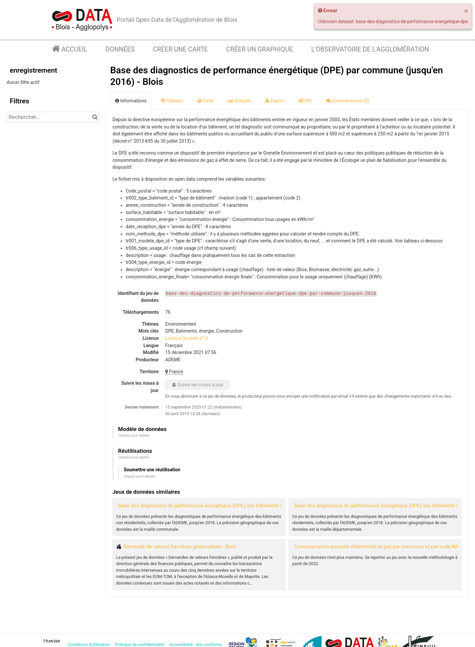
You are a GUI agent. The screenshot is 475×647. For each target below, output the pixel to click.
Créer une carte (180, 49)
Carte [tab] (205, 100)
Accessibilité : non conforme (196, 644)
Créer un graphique (259, 49)
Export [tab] (274, 100)
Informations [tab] (130, 100)
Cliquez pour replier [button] (133, 457)
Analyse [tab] (239, 100)
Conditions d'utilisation (89, 644)
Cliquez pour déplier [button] (134, 435)
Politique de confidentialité (140, 644)
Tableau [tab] (171, 100)
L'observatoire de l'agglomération (370, 49)
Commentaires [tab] (347, 100)
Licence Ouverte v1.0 (186, 338)
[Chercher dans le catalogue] (95, 117)
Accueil (73, 49)
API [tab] (305, 100)
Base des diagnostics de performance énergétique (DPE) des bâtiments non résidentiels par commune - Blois (241, 506)
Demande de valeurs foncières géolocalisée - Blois (180, 547)
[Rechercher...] (53, 117)
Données (120, 49)
